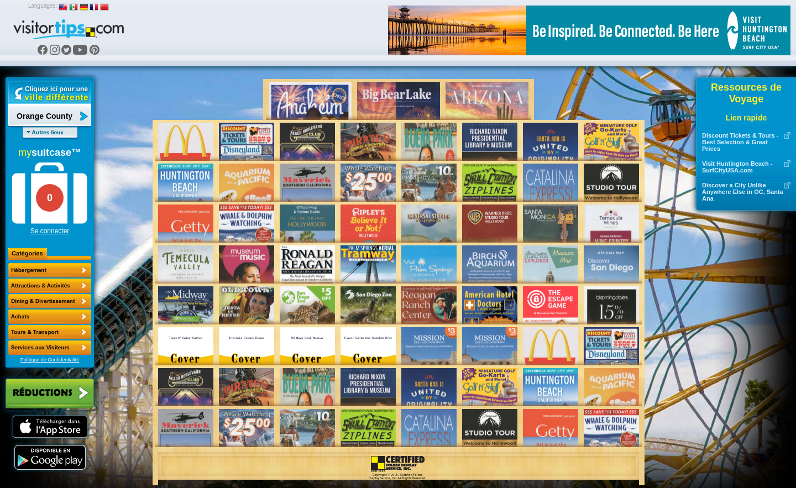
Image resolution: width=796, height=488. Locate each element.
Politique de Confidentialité (50, 360)
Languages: (42, 6)
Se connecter (50, 231)
